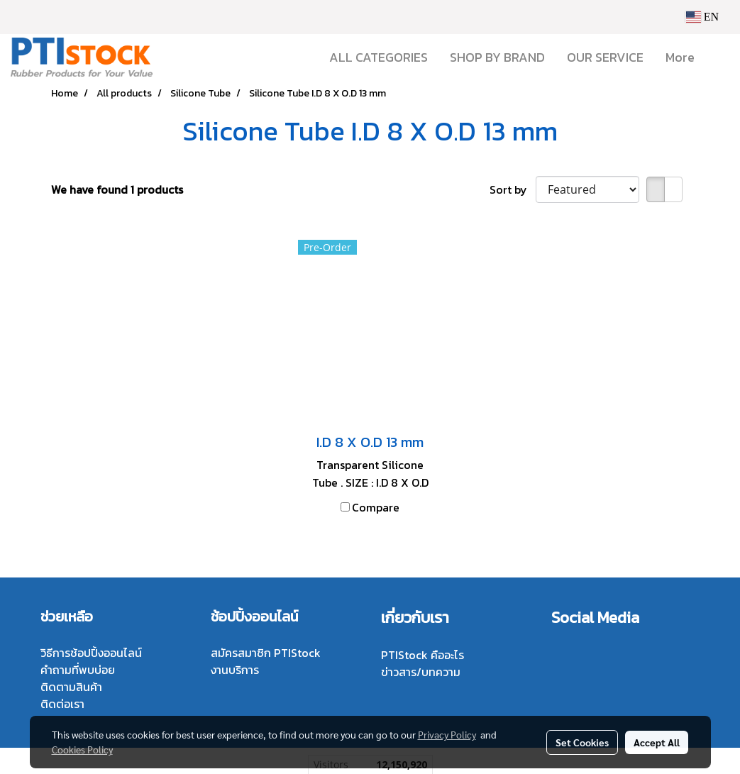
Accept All (657, 742)
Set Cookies (582, 742)
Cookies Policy (82, 749)
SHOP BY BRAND (497, 57)
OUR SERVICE (605, 57)
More (680, 57)
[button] (718, 57)
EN (702, 17)
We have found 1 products (117, 189)
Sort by (513, 189)
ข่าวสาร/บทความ (420, 671)
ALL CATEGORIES (378, 57)
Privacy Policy (447, 734)
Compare (375, 507)
